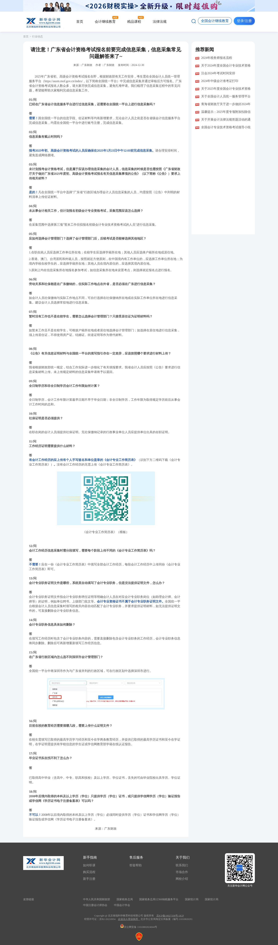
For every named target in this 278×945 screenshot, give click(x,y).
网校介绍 (182, 878)
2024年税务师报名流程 (216, 57)
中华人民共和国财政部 (96, 899)
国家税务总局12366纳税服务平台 (158, 899)
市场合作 (182, 872)
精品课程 (134, 22)
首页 (79, 22)
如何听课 (89, 865)
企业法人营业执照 (128, 919)
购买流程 (89, 872)
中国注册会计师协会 (95, 905)
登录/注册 (244, 21)
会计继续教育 (105, 22)
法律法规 (160, 22)
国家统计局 (191, 899)
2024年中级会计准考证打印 (219, 81)
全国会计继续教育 (215, 21)
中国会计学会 (122, 905)
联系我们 (182, 865)
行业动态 (37, 36)
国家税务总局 (125, 899)
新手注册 (89, 878)
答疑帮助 (135, 865)
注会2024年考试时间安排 (218, 73)
